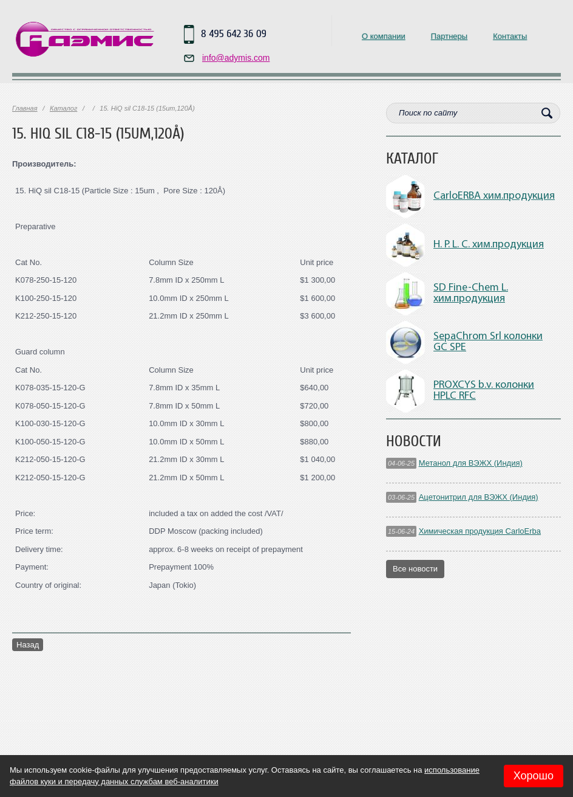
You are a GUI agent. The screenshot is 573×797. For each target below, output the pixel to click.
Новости (413, 441)
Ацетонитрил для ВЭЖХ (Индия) (478, 497)
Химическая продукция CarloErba (480, 531)
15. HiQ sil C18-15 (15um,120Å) (98, 134)
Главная (25, 108)
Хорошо (534, 776)
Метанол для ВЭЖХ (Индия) (471, 463)
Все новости (415, 568)
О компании (383, 36)
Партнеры (449, 36)
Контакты (510, 36)
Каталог (63, 108)
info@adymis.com (236, 58)
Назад (27, 644)
